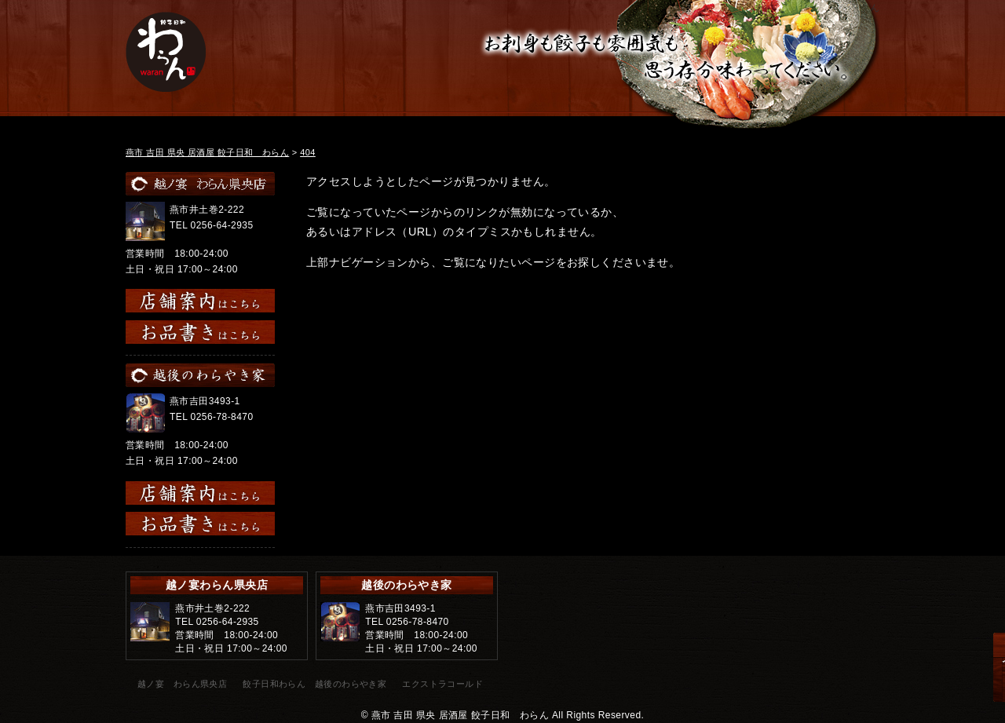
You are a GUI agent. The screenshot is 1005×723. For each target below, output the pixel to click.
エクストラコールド (442, 683)
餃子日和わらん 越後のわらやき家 (314, 683)
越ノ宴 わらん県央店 (182, 683)
